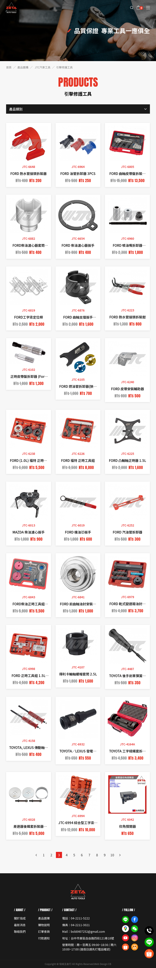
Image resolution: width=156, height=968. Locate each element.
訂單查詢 (44, 931)
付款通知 (44, 938)
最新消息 (20, 925)
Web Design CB (102, 964)
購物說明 (44, 925)
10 (112, 855)
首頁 (9, 67)
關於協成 (20, 918)
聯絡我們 (20, 931)
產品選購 (22, 67)
